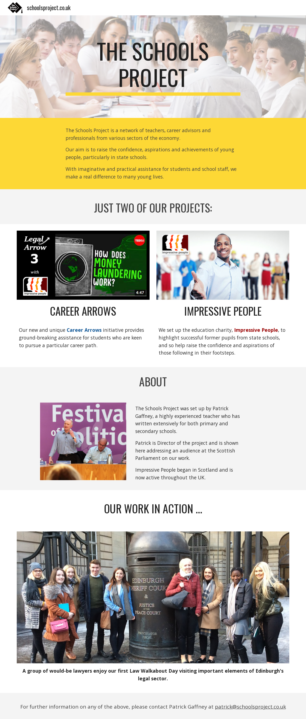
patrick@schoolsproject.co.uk (250, 706)
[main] (153, 66)
